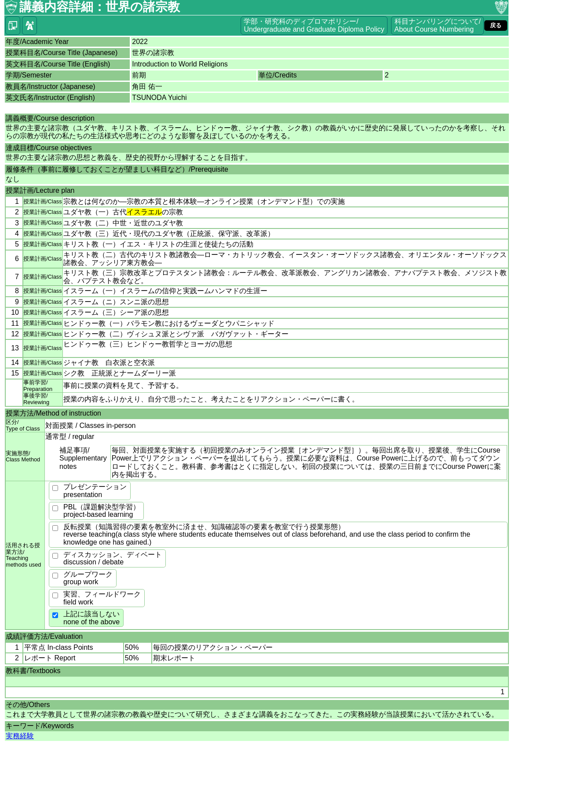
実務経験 (20, 736)
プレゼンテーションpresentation (95, 490)
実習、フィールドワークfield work (102, 598)
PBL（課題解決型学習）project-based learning (101, 511)
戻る (495, 25)
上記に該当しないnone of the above (91, 618)
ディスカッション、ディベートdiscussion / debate (112, 558)
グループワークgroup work (88, 578)
